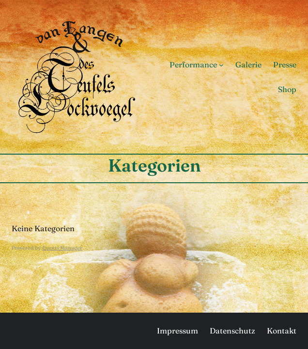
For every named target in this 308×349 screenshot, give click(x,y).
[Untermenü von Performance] (221, 64)
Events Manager (62, 247)
